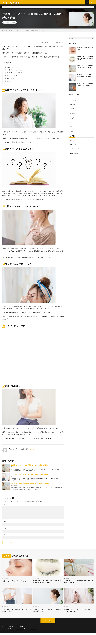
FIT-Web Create (20, 631)
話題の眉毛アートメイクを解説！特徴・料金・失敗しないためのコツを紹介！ (85, 59)
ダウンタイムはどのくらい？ (13, 77)
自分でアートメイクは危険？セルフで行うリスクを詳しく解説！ (30, 485)
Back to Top (48, 623)
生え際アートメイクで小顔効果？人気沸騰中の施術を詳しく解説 (48, 612)
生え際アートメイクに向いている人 (15, 74)
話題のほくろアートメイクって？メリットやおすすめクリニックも (78, 612)
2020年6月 (73, 105)
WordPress (35, 631)
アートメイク (73, 123)
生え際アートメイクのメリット (14, 71)
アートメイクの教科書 (18, 629)
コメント (4, 506)
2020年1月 (73, 114)
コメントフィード (74, 149)
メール (4, 529)
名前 (4, 522)
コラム (13, 23)
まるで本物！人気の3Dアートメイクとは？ (15, 583)
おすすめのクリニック (12, 80)
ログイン (72, 141)
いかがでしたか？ (10, 83)
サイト (4, 536)
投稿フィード (73, 145)
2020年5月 (73, 110)
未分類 (72, 132)
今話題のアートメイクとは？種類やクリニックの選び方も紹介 (29, 466)
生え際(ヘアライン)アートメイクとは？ (16, 69)
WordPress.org (74, 154)
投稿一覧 (32, 450)
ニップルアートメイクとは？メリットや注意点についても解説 (29, 475)
